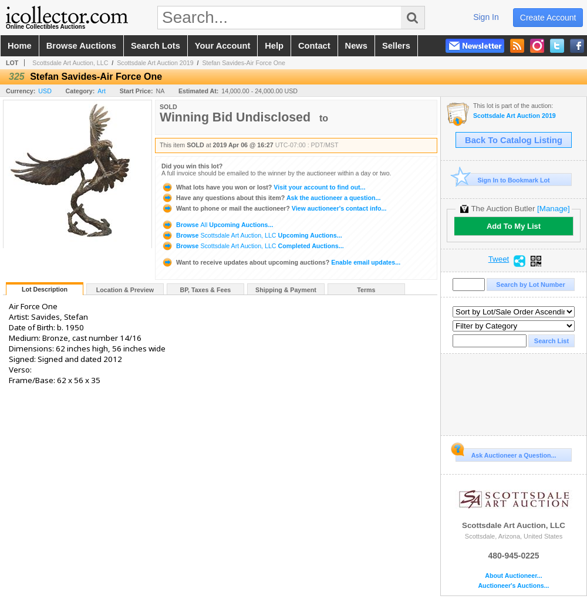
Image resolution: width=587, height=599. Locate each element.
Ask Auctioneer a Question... (506, 453)
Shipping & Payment (285, 289)
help (274, 45)
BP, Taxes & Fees (205, 289)
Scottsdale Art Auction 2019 (155, 62)
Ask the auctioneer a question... (270, 197)
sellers (396, 45)
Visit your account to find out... (263, 187)
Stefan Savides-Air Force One (243, 62)
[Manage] (553, 208)
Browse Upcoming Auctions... (217, 224)
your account (222, 45)
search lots (155, 45)
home (20, 45)
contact (314, 45)
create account (548, 17)
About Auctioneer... (513, 576)
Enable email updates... (280, 262)
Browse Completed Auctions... (252, 245)
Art (101, 90)
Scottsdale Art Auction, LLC (70, 62)
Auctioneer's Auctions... (513, 586)
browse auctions (81, 45)
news (356, 45)
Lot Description (45, 289)
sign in (486, 17)
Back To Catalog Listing (513, 140)
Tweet (499, 259)
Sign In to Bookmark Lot (503, 180)
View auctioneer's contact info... (273, 208)
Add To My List (514, 226)
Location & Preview (125, 289)
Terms (366, 289)
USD (45, 90)
